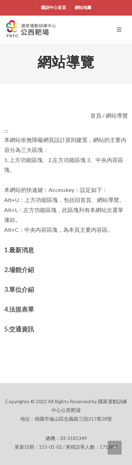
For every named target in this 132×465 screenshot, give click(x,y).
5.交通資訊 (19, 329)
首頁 (95, 115)
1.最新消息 (19, 250)
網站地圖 (83, 7)
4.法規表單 (19, 309)
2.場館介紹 (19, 269)
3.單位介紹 (19, 289)
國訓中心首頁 (53, 7)
